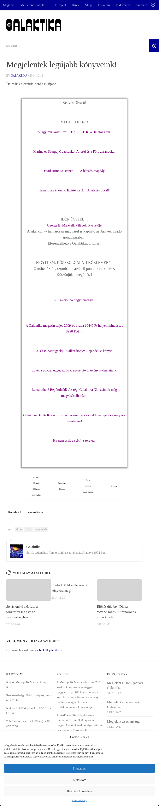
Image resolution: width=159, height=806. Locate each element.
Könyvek (36, 477)
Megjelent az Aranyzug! (124, 721)
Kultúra (62, 489)
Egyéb (12, 45)
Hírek (75, 5)
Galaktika (19, 75)
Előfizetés (36, 489)
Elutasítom (79, 780)
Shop (88, 5)
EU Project (58, 5)
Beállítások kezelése (79, 791)
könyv (28, 529)
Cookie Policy (79, 800)
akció (19, 529)
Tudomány (123, 5)
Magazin (8, 5)
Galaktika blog (88, 492)
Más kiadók (36, 495)
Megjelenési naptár (33, 5)
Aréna (88, 480)
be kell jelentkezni (51, 650)
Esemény (142, 5)
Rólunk (113, 486)
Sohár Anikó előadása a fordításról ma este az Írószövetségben (22, 611)
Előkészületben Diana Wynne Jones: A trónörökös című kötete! (116, 611)
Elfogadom (80, 768)
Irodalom (104, 5)
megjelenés (41, 529)
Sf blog (88, 486)
